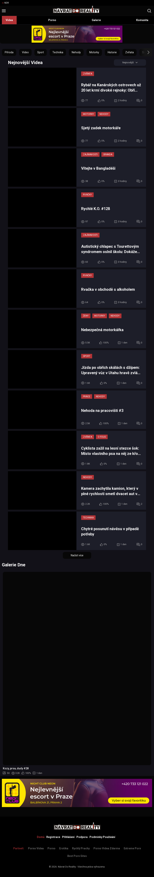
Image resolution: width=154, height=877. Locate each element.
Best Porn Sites (77, 855)
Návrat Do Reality (67, 866)
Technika (57, 52)
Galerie (96, 20)
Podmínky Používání (102, 837)
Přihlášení (68, 837)
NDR (5, 3)
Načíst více (77, 555)
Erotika (63, 848)
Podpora (82, 837)
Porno (52, 20)
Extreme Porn (132, 848)
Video (25, 52)
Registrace (53, 837)
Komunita (142, 20)
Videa (9, 20)
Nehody (76, 52)
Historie (112, 52)
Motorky (94, 52)
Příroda (9, 52)
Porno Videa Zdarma (106, 848)
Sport (40, 52)
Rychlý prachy (81, 848)
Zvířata (129, 52)
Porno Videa (36, 848)
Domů (40, 837)
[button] (145, 52)
